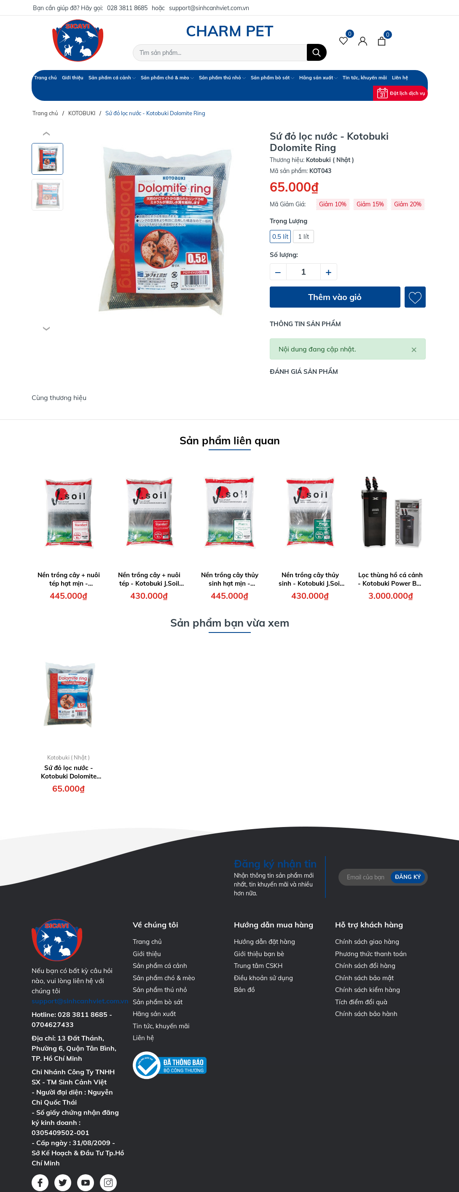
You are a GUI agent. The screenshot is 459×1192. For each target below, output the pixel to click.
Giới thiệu (72, 78)
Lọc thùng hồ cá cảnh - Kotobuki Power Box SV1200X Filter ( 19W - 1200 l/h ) (391, 579)
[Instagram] (108, 1182)
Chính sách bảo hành (366, 1014)
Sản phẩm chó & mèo (167, 78)
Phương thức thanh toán (371, 954)
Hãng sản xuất (318, 78)
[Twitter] (62, 1182)
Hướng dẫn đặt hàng (264, 942)
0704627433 (53, 1024)
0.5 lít (280, 236)
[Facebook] (40, 1182)
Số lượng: (284, 255)
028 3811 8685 (127, 8)
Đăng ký (408, 876)
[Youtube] (85, 1182)
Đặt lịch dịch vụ (401, 93)
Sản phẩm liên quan (230, 440)
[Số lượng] (303, 271)
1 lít (303, 236)
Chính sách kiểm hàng (367, 990)
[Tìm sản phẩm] (230, 52)
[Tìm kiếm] (317, 52)
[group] (163, 231)
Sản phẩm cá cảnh (112, 78)
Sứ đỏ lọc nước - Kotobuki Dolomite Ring (69, 772)
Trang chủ (45, 78)
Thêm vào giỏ (335, 297)
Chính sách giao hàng (367, 942)
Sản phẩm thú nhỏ (222, 78)
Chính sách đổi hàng (365, 966)
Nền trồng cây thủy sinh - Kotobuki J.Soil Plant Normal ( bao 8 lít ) (310, 579)
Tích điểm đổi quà (361, 1002)
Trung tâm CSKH (258, 966)
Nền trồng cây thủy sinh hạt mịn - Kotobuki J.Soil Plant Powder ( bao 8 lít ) (229, 579)
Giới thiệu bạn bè (259, 954)
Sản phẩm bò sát (272, 78)
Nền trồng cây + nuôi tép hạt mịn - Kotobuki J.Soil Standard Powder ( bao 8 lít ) (69, 579)
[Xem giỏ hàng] (381, 40)
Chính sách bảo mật (364, 978)
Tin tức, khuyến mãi (365, 78)
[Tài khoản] (362, 40)
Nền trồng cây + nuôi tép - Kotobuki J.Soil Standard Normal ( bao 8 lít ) (149, 579)
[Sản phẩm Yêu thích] (343, 40)
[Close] (414, 349)
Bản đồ (244, 990)
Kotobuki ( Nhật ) (68, 757)
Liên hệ (400, 78)
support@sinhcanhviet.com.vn (209, 8)
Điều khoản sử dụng (263, 978)
